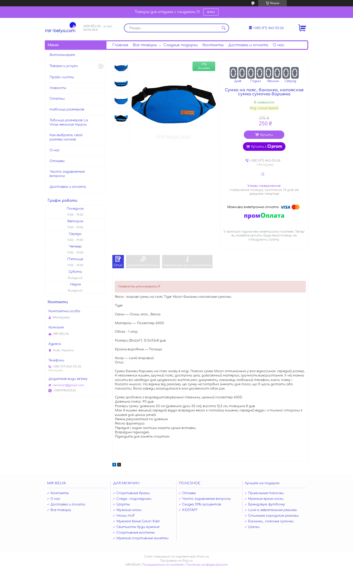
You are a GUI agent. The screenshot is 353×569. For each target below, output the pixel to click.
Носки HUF (125, 515)
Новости (58, 88)
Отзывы (57, 161)
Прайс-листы (62, 77)
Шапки (254, 527)
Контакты (213, 45)
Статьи (57, 99)
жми (211, 12)
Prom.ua (203, 556)
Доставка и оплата (248, 45)
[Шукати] (223, 27)
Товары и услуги (64, 66)
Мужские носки (128, 510)
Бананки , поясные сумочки (271, 521)
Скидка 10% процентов (201, 504)
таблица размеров (67, 109)
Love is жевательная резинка (272, 510)
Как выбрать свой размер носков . (66, 137)
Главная (120, 45)
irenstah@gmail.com (68, 385)
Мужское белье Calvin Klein (138, 521)
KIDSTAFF (190, 510)
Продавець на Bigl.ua (176, 560)
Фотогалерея (62, 55)
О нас (278, 45)
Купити (266, 135)
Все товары (145, 45)
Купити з (266, 147)
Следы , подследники (133, 498)
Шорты (123, 504)
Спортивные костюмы (135, 532)
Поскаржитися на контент (163, 564)
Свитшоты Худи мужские (137, 527)
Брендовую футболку (266, 504)
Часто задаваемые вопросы (67, 174)
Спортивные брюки (133, 493)
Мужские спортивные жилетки (142, 538)
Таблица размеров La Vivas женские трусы (69, 122)
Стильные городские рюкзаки (273, 515)
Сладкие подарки (180, 45)
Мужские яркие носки (265, 498)
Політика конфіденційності (207, 564)
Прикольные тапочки (266, 493)
